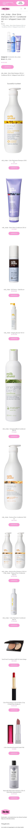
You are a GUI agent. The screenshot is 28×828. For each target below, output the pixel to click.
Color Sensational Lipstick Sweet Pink (14, 747)
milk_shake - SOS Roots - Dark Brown (14, 289)
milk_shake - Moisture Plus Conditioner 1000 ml (14, 518)
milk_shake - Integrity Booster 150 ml (14, 333)
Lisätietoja (7, 67)
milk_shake (17, 57)
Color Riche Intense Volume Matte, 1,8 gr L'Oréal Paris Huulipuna (14, 703)
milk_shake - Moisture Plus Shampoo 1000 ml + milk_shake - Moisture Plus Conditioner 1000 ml (14, 573)
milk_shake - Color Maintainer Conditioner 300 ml (14, 618)
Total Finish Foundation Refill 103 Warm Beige (14, 659)
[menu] (25, 8)
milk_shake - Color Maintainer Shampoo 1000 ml (14, 161)
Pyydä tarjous (20, 3)
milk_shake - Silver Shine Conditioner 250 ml (14, 227)
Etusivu (3, 24)
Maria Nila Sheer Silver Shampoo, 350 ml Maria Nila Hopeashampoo (14, 791)
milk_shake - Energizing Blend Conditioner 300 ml (14, 429)
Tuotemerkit (11, 57)
